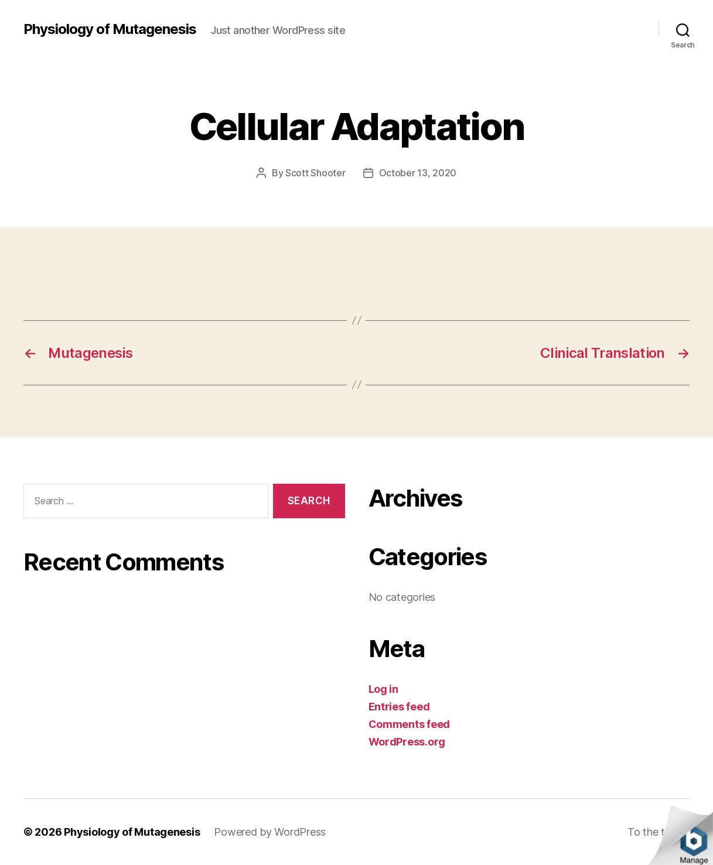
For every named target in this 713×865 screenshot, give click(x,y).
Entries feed (399, 706)
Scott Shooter (315, 173)
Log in (383, 689)
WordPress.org (407, 742)
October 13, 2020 (418, 173)
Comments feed (410, 724)
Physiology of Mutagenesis (109, 29)
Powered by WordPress (270, 832)
